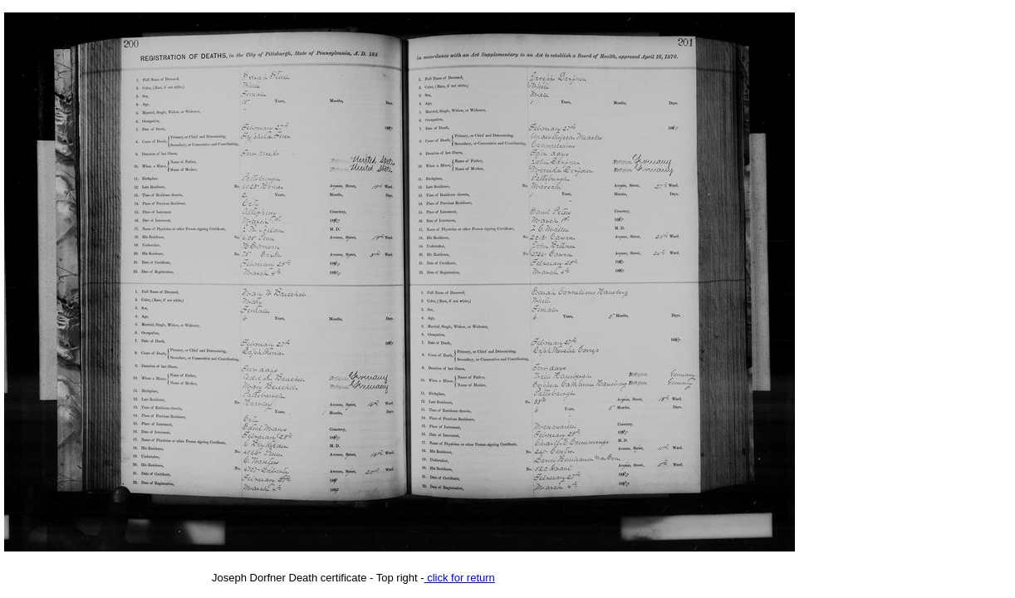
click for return (459, 577)
